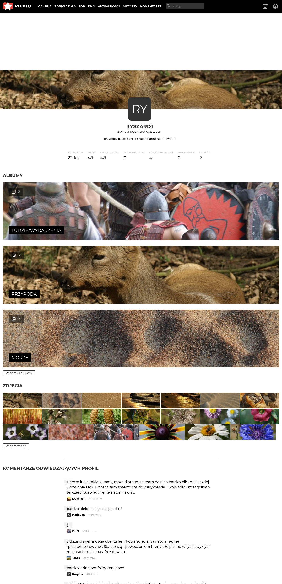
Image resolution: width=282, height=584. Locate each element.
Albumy (13, 175)
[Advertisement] (141, 41)
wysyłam (204, 525)
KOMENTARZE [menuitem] (150, 6)
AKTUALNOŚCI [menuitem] (109, 6)
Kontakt (90, 568)
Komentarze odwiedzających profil (51, 381)
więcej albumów (19, 246)
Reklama (72, 568)
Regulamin (14, 575)
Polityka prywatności (42, 575)
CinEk (76, 444)
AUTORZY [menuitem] (130, 6)
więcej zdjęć (16, 359)
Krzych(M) (79, 411)
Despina (77, 487)
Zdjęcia (13, 258)
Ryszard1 (139, 126)
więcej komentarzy (21, 541)
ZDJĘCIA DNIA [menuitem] (65, 6)
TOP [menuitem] (82, 6)
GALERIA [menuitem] (45, 6)
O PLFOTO (14, 568)
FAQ (56, 568)
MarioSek (78, 428)
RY (139, 109)
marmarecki (80, 508)
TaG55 (76, 471)
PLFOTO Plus (37, 568)
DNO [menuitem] (91, 6)
